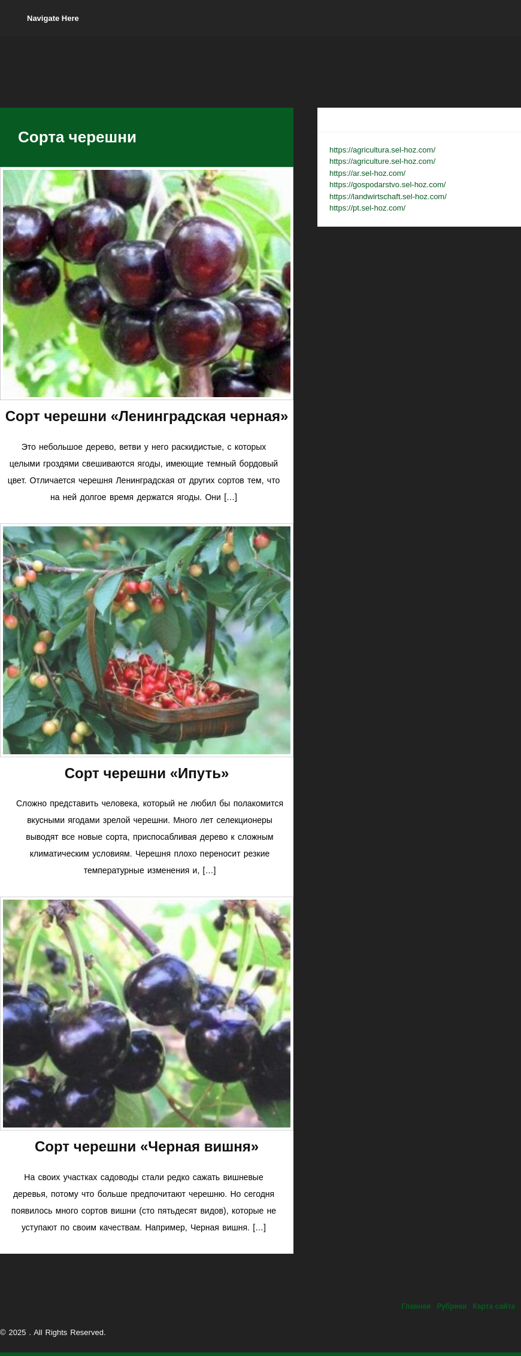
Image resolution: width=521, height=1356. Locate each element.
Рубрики (452, 1306)
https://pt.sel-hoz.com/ (367, 207)
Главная (416, 1306)
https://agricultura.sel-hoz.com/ (382, 149)
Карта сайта (493, 1306)
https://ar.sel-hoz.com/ (367, 173)
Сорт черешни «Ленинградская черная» (147, 416)
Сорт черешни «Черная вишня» (147, 1146)
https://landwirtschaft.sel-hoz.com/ (388, 196)
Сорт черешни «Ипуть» (147, 773)
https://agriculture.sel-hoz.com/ (382, 161)
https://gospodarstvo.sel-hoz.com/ (387, 184)
